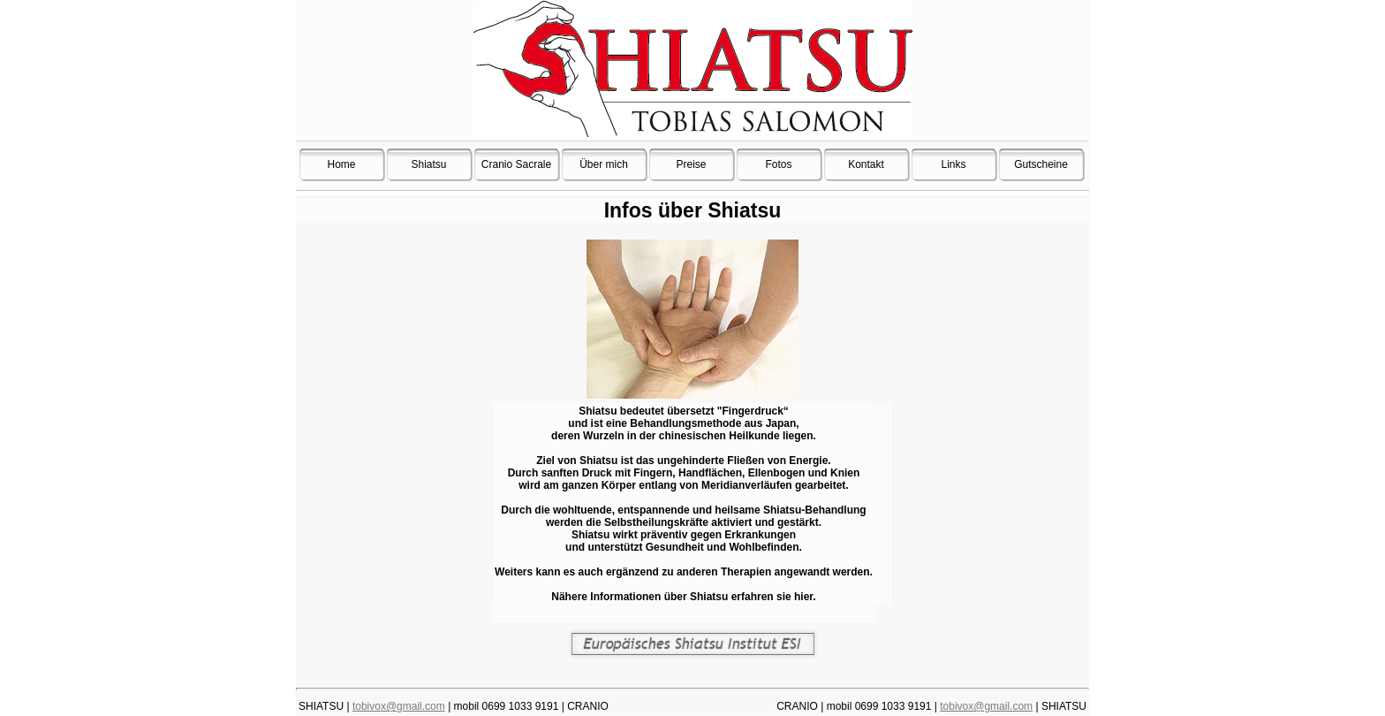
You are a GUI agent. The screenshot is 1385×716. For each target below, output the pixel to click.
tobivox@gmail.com (398, 706)
